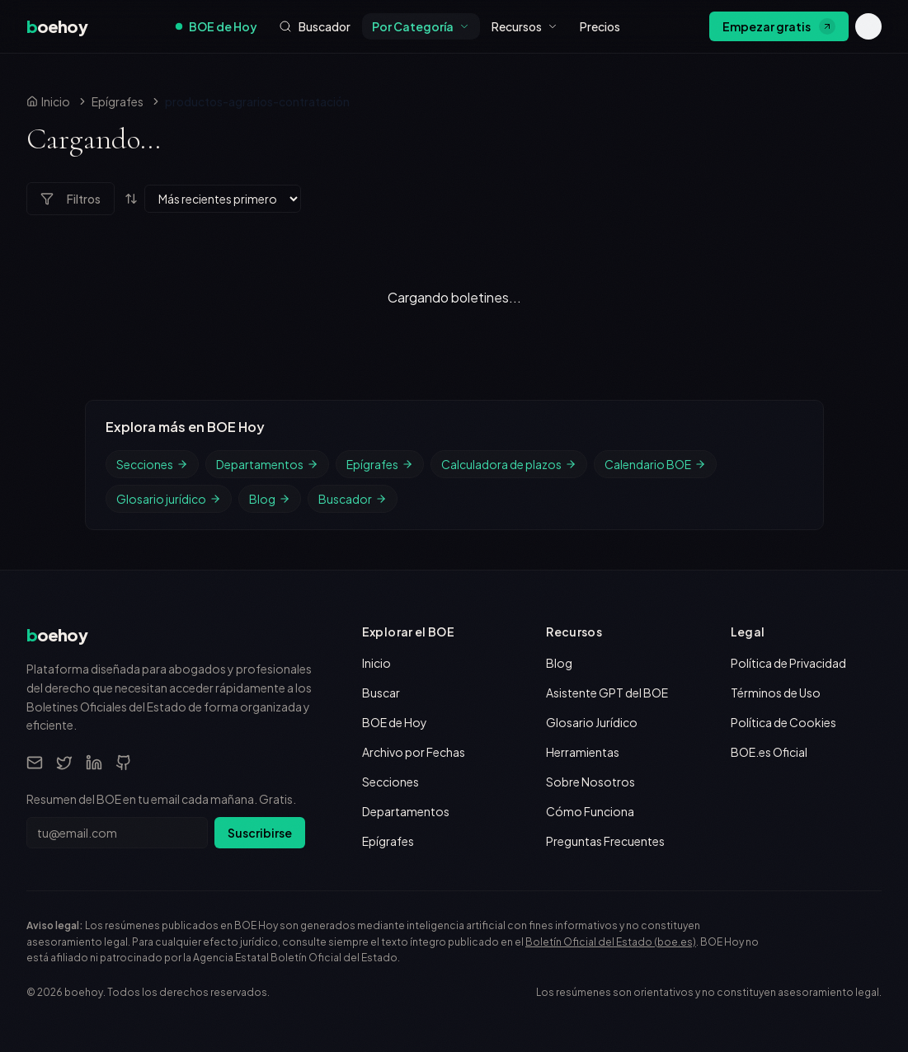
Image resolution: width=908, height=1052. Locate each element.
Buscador (352, 498)
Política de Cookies (783, 722)
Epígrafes (117, 101)
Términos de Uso (776, 692)
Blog (269, 498)
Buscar (381, 692)
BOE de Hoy (216, 26)
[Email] (34, 762)
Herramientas (582, 751)
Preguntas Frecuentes (605, 841)
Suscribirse (260, 832)
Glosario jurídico (168, 498)
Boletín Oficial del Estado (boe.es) (610, 942)
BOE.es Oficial (769, 751)
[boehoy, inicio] (56, 26)
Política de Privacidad (788, 662)
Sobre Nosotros (590, 781)
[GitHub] (123, 762)
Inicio (376, 662)
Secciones (152, 464)
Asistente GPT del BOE (607, 692)
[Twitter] (64, 762)
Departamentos (267, 464)
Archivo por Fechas (413, 751)
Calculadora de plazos (508, 464)
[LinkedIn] (94, 762)
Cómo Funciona (590, 811)
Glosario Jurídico (591, 722)
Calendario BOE (655, 464)
